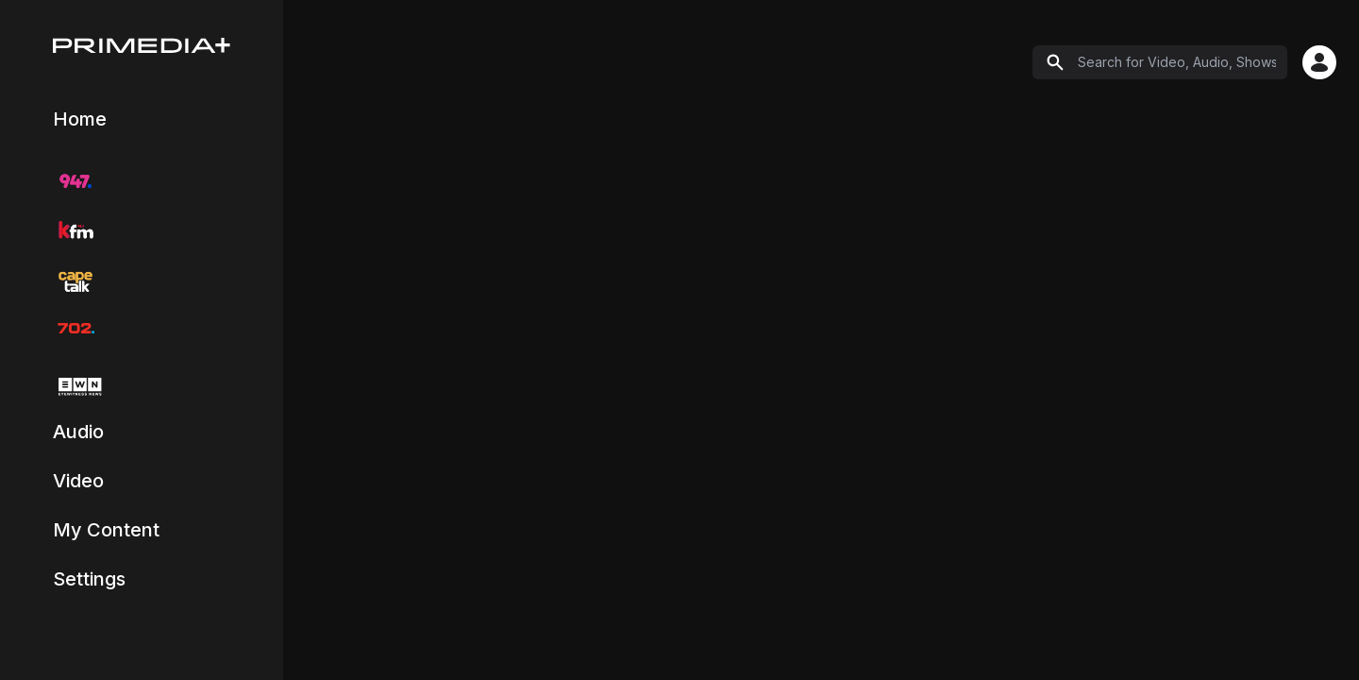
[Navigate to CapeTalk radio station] (75, 279)
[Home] (141, 45)
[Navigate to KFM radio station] (75, 230)
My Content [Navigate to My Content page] (106, 529)
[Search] (1159, 62)
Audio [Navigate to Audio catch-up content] (78, 431)
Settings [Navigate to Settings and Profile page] (89, 579)
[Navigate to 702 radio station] (75, 328)
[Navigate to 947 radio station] (75, 181)
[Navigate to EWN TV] (77, 387)
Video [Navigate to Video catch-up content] (78, 480)
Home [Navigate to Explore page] (80, 119)
